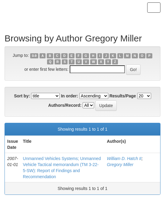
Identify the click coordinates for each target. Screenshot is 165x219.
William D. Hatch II (124, 158)
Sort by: (22, 95)
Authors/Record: (64, 105)
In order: (69, 95)
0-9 (34, 55)
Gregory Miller (120, 164)
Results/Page (122, 95)
